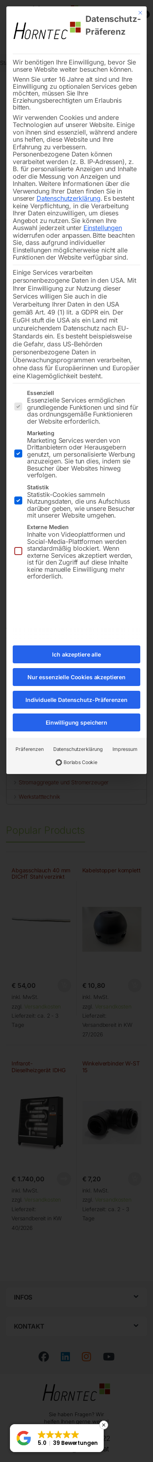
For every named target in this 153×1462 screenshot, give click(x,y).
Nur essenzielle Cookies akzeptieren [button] (76, 669)
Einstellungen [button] (102, 220)
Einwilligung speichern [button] (76, 714)
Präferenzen (29, 741)
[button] (57, 1438)
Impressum (125, 741)
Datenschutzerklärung (69, 190)
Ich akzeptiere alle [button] (76, 646)
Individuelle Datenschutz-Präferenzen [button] (76, 691)
